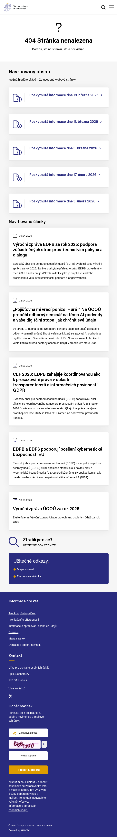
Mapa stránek (26, 569)
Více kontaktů (17, 688)
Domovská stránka (29, 576)
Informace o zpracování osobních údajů (33, 626)
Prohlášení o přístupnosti (24, 619)
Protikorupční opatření (22, 613)
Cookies (14, 632)
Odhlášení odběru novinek (25, 644)
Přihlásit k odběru (28, 769)
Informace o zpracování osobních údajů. (23, 808)
